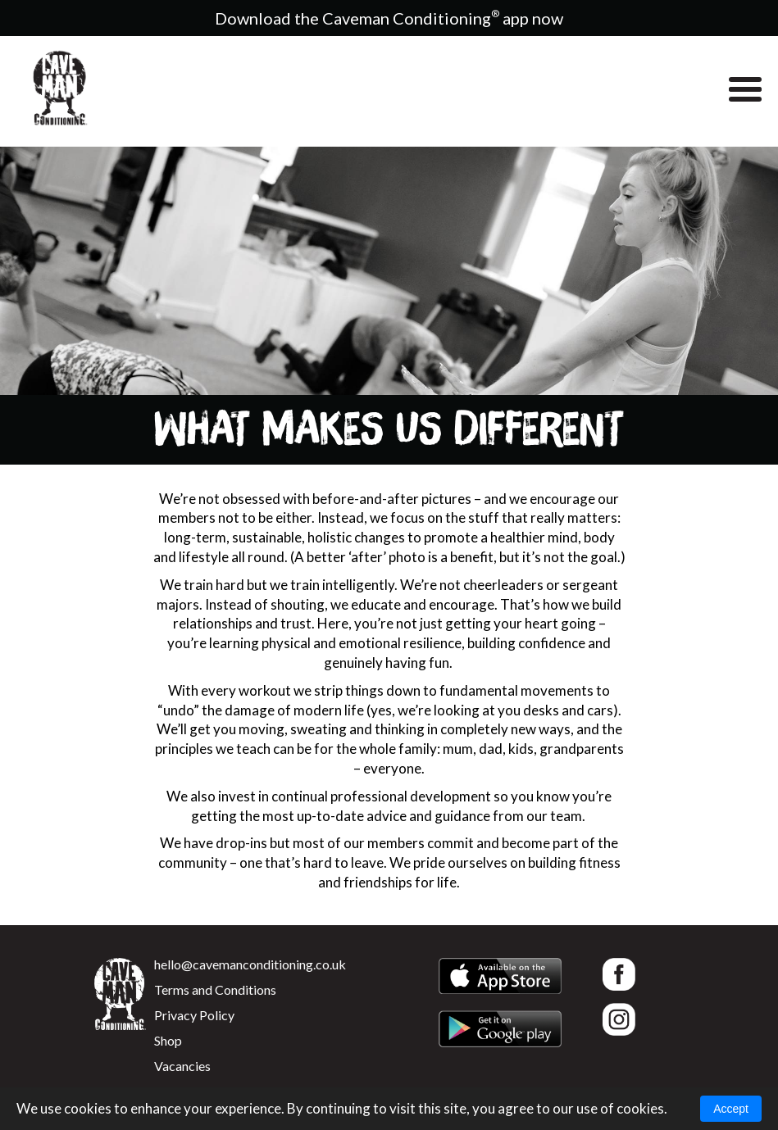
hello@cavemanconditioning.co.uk (250, 964)
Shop (168, 1040)
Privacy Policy (194, 1015)
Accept (730, 1108)
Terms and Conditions (215, 989)
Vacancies (182, 1065)
